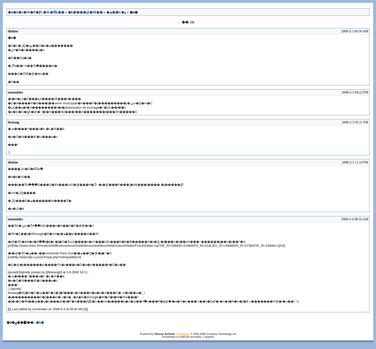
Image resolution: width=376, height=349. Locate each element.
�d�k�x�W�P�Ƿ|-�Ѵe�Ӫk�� (36, 12)
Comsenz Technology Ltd (221, 333)
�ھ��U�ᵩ (116, 12)
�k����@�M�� (85, 12)
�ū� (40, 322)
